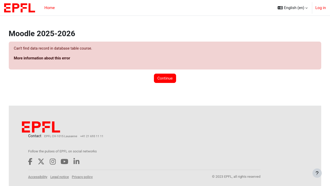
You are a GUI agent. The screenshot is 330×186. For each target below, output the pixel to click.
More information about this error (52, 58)
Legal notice (69, 177)
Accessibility (47, 177)
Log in (320, 7)
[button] (292, 8)
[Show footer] (317, 173)
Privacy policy (92, 177)
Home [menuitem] (49, 7)
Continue (165, 78)
